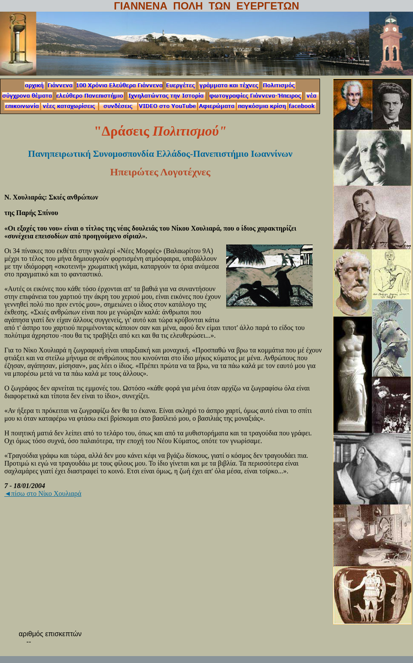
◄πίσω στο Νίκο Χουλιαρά (42, 493)
